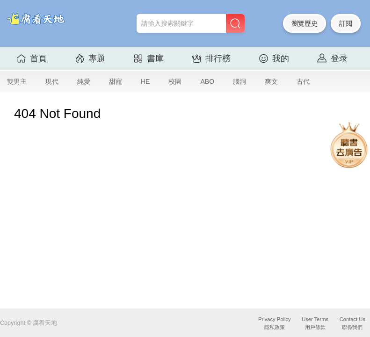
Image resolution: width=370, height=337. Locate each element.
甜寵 (115, 81)
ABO (207, 81)
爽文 (271, 81)
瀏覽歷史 (304, 23)
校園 (174, 81)
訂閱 (345, 23)
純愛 (83, 81)
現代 (51, 81)
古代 (303, 81)
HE (145, 81)
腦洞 (239, 81)
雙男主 (17, 81)
